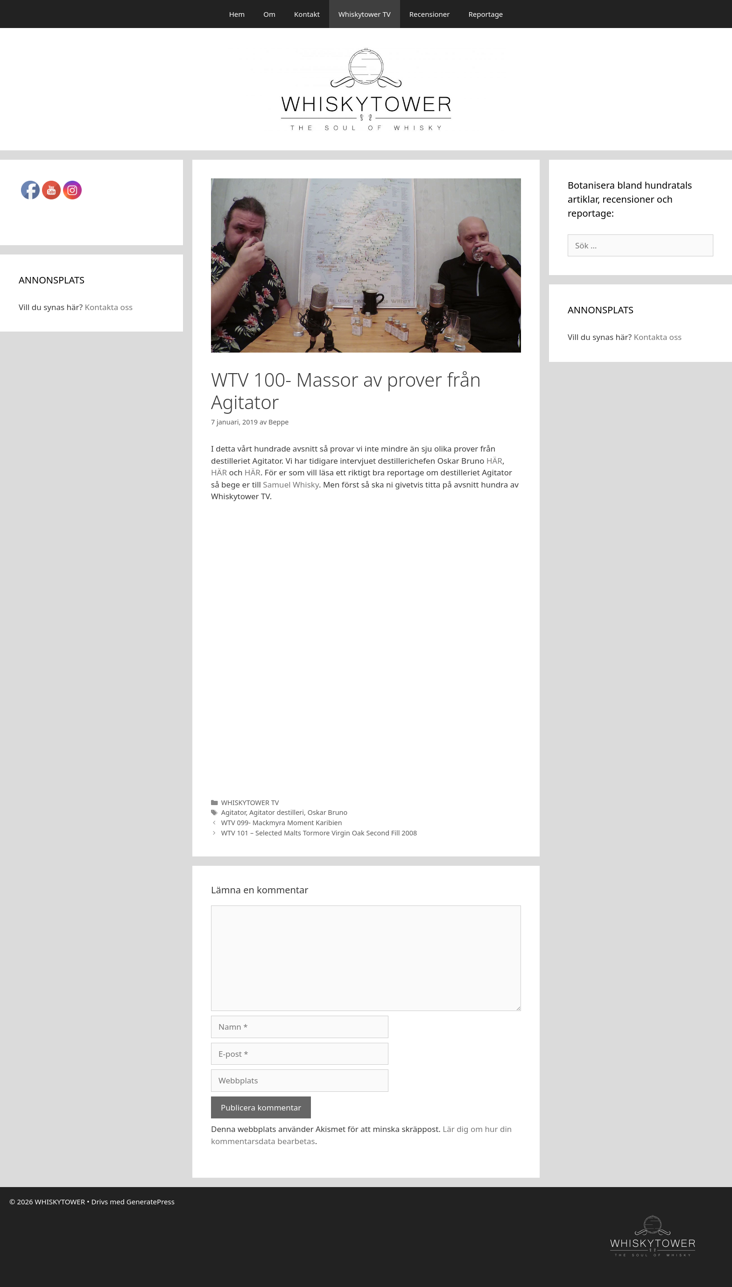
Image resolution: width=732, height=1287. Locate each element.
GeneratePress (151, 1201)
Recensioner (429, 14)
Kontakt (307, 14)
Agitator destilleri (276, 812)
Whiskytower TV (364, 14)
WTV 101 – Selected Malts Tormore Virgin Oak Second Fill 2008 (319, 832)
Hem (237, 14)
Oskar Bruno (328, 812)
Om (269, 14)
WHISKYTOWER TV (250, 802)
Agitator (233, 812)
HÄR (494, 460)
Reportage (486, 14)
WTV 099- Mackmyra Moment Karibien (281, 822)
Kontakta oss (108, 307)
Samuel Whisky (290, 484)
